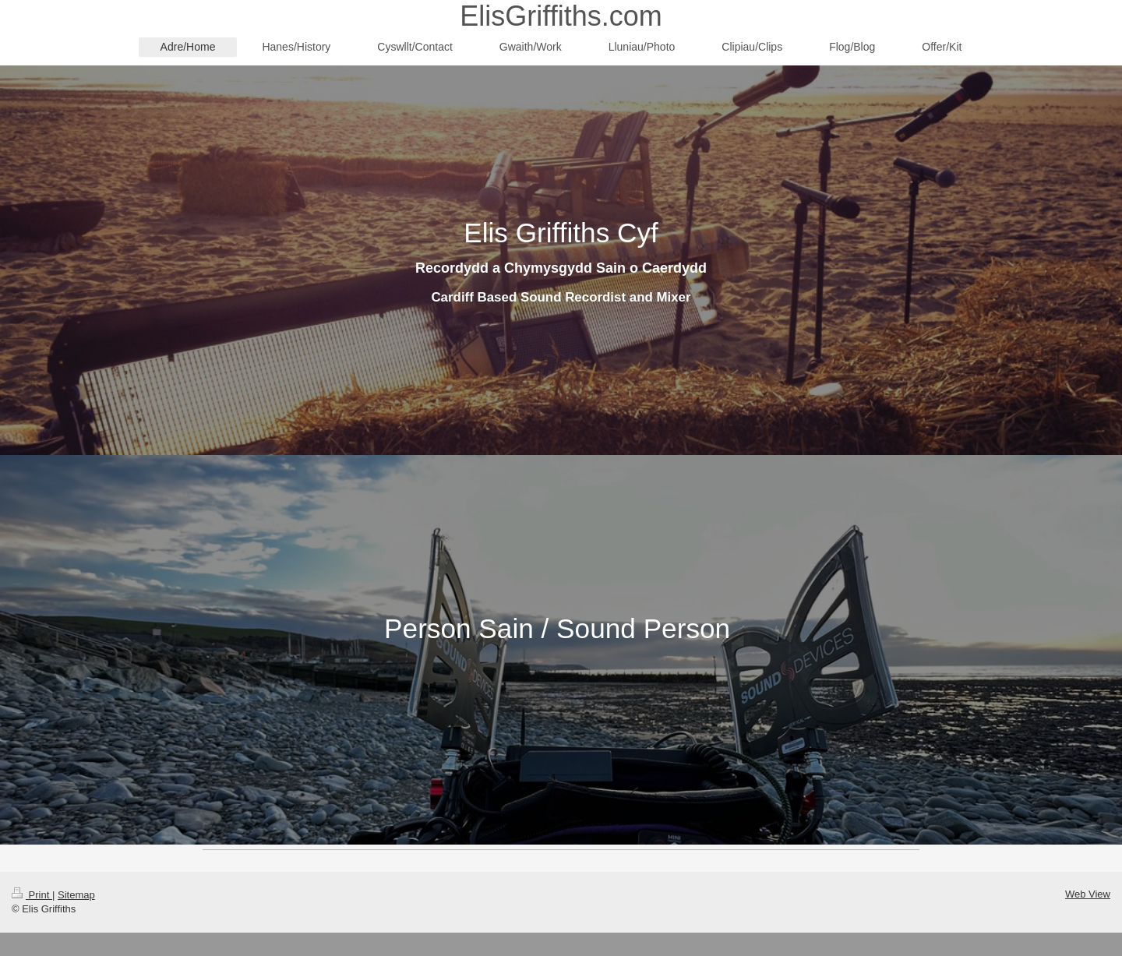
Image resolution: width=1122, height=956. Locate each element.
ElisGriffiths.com (561, 16)
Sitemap (76, 895)
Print (32, 895)
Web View (1087, 894)
